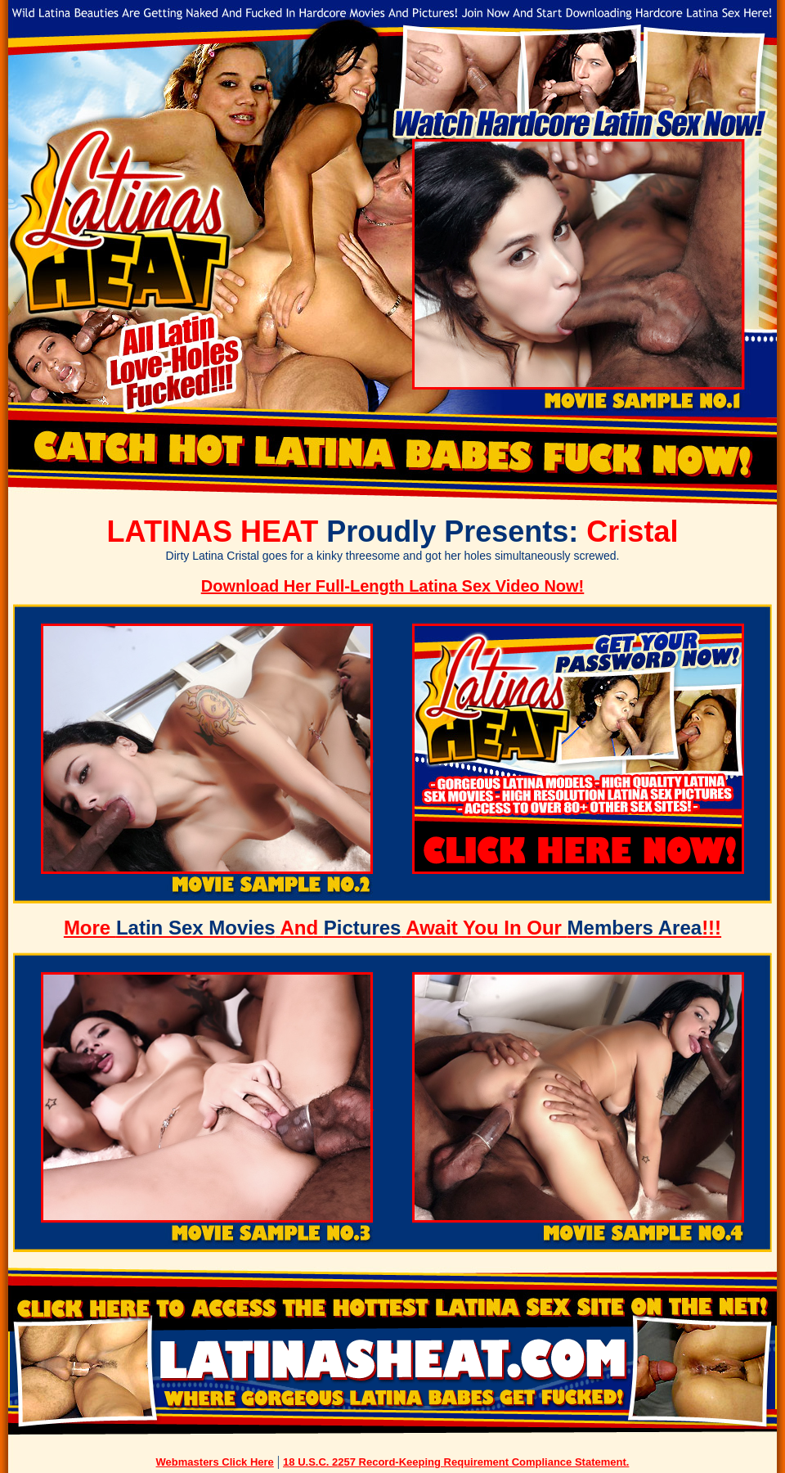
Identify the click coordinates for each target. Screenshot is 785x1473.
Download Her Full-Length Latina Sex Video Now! (393, 586)
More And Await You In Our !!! (392, 928)
